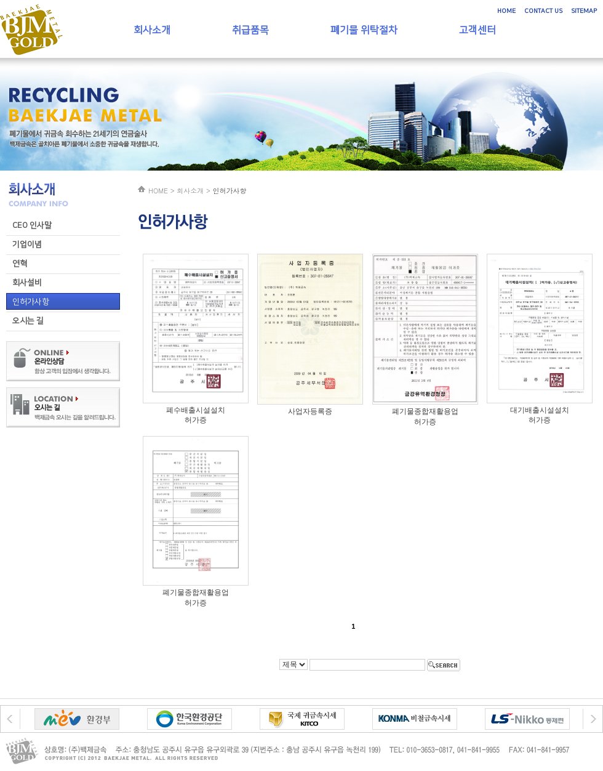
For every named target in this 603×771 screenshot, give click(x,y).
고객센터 (477, 30)
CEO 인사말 (32, 225)
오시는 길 (28, 321)
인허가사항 (30, 301)
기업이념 (27, 244)
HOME (506, 11)
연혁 (19, 263)
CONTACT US (543, 11)
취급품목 (250, 30)
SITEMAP (584, 11)
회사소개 (152, 30)
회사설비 (27, 282)
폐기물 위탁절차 (363, 30)
